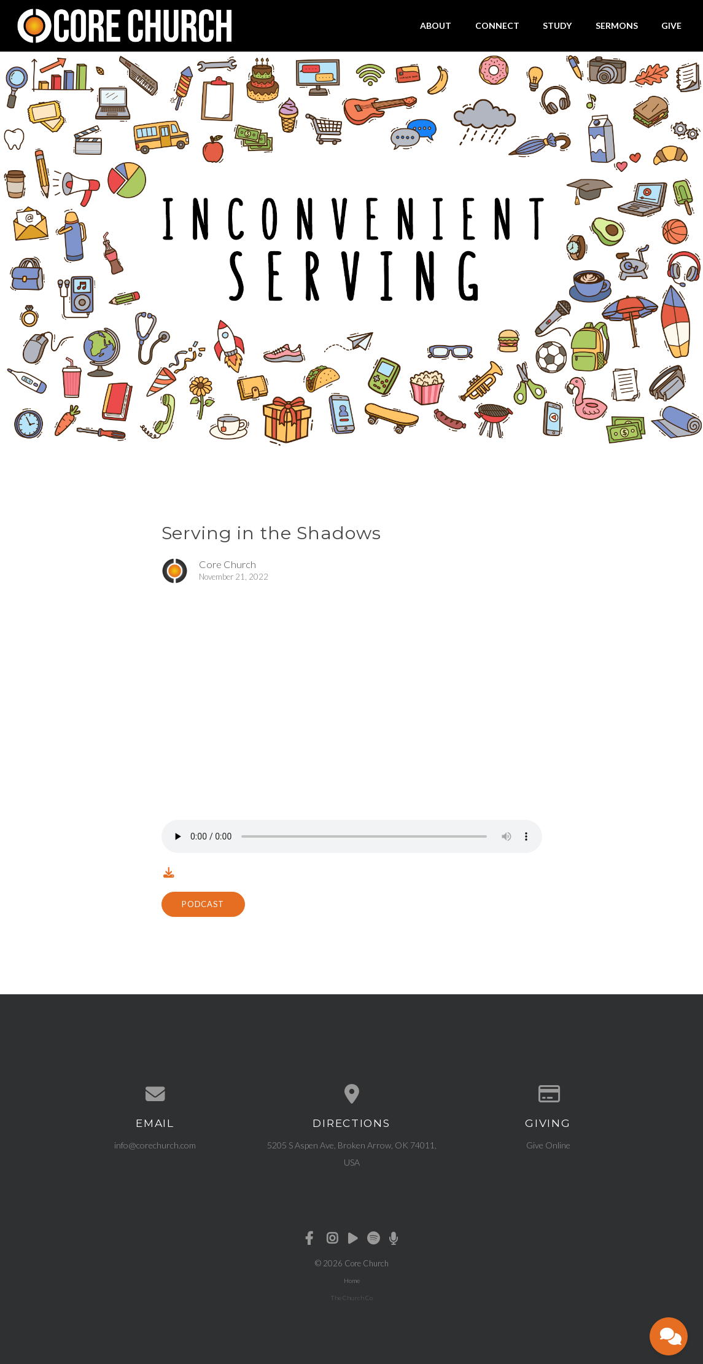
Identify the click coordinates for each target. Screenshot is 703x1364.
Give (671, 25)
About (435, 25)
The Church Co (351, 1297)
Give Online (548, 1145)
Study (557, 25)
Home (352, 1280)
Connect (497, 25)
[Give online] (548, 1094)
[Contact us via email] (155, 1094)
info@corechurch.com (155, 1145)
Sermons (617, 25)
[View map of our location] (352, 1094)
